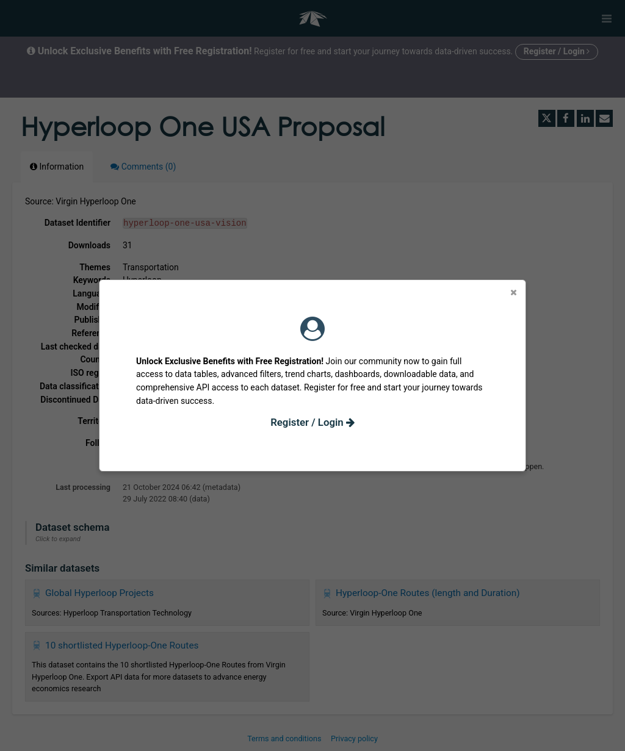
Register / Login (312, 422)
